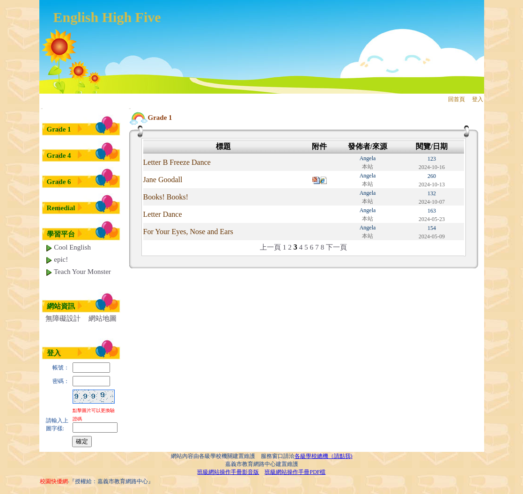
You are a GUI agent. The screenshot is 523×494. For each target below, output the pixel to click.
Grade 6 (59, 181)
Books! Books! (165, 197)
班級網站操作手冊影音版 (228, 472)
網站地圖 (102, 318)
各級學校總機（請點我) (324, 456)
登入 (477, 99)
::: (42, 108)
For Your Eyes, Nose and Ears (188, 232)
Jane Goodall (163, 180)
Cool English (68, 247)
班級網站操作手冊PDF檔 (295, 472)
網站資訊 (61, 306)
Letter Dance (162, 214)
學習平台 (61, 234)
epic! (56, 259)
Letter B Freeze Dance (177, 162)
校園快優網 (54, 481)
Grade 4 (59, 155)
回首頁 (456, 99)
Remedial (61, 208)
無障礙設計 (63, 318)
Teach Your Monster (78, 271)
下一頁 (336, 247)
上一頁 (270, 247)
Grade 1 (59, 129)
